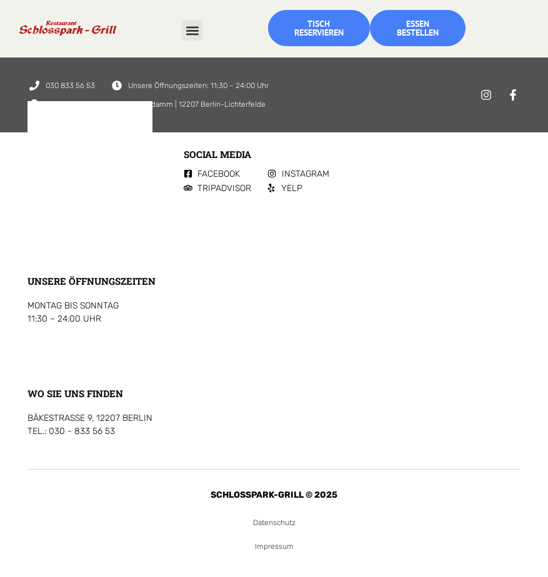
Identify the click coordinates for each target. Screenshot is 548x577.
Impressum (274, 546)
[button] (192, 30)
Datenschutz (274, 522)
